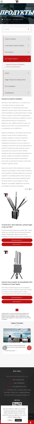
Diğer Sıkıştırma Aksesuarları (15, 80)
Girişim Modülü (10, 39)
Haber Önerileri (17, 323)
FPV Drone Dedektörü (13, 67)
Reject (10, 420)
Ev (4, 19)
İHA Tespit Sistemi (18, 19)
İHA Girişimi (9, 52)
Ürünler (9, 19)
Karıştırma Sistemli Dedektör (11, 21)
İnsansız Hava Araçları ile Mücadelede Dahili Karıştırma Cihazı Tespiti (17, 283)
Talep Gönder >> (17, 244)
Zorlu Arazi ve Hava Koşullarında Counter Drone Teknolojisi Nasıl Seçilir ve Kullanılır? (15, 346)
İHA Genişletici (10, 86)
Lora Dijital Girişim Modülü (14, 45)
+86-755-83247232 (18, 380)
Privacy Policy (17, 417)
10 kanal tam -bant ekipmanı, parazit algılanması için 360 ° (17, 226)
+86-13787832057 (19, 383)
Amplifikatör (9, 93)
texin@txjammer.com (20, 386)
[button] (4, 347)
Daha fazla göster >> (17, 240)
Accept (18, 420)
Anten (7, 73)
